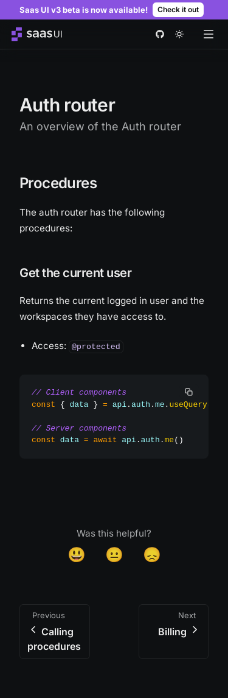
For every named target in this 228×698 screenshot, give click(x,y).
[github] (160, 34)
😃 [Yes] (76, 554)
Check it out (178, 9)
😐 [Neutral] (114, 554)
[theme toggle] (179, 34)
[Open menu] (208, 34)
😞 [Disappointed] (152, 554)
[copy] (189, 391)
